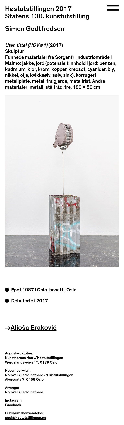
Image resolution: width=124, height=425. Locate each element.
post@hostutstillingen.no (25, 418)
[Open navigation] (113, 8)
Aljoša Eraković (33, 327)
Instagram (13, 400)
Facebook (13, 405)
